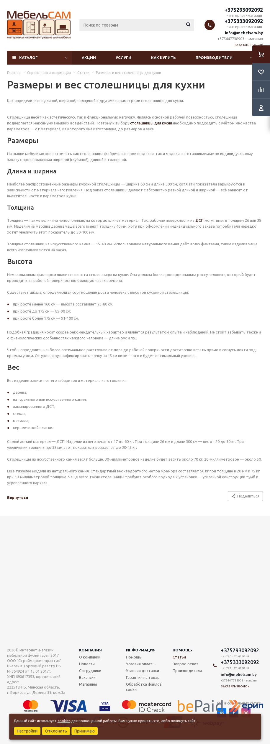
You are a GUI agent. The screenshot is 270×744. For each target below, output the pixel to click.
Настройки (27, 731)
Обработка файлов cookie (144, 687)
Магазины (88, 684)
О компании (89, 657)
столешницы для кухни (151, 123)
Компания (90, 650)
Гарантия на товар (143, 677)
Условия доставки (142, 671)
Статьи (179, 657)
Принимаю (84, 731)
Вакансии (87, 677)
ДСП (199, 220)
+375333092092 (244, 21)
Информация (141, 650)
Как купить (163, 57)
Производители (214, 57)
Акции (89, 57)
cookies (64, 721)
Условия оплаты (141, 664)
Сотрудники (90, 671)
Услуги (123, 57)
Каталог (28, 57)
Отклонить (56, 731)
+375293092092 (244, 9)
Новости (87, 664)
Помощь (182, 650)
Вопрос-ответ (186, 664)
